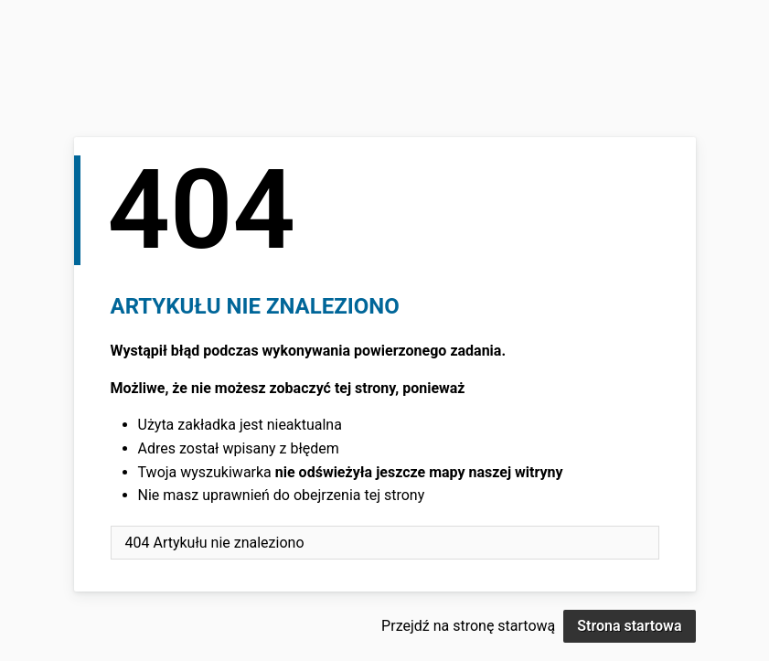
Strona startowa (629, 625)
